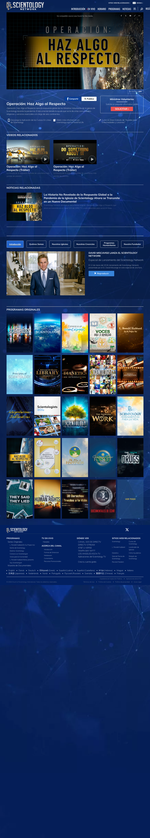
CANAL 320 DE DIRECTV (89, 540)
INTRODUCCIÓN (78, 9)
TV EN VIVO (47, 537)
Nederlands (33, 572)
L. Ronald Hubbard (118, 546)
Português (56, 572)
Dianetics (115, 551)
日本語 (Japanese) (16, 572)
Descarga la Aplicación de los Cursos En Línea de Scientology (31, 121)
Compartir (72, 98)
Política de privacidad (122, 580)
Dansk (21, 569)
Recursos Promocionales (52, 560)
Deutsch (32, 569)
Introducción (48, 548)
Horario (46, 540)
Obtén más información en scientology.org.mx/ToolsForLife (70, 121)
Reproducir (101, 273)
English (12, 569)
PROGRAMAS (114, 9)
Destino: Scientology (17, 549)
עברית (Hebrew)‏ (106, 569)
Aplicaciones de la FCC (133, 577)
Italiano (130, 569)
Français (120, 572)
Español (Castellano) (86, 569)
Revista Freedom (118, 560)
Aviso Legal (137, 580)
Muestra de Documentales (19, 564)
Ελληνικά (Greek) (47, 569)
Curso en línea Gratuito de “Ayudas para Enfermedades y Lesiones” (119, 121)
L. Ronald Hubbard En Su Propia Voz (22, 543)
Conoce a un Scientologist (19, 552)
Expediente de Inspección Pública (111, 577)
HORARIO (102, 9)
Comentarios (48, 557)
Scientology (116, 540)
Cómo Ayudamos (135, 551)
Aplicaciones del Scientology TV (92, 555)
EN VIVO (91, 9)
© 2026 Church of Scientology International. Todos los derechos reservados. (32, 580)
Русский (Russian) (73, 572)
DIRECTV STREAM (86, 543)
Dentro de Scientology (17, 546)
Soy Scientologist (16, 561)
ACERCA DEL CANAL (52, 544)
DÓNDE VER (83, 537)
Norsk (45, 572)
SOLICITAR (122, 108)
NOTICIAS (126, 9)
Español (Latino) (66, 569)
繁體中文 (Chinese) (104, 572)
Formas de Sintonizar (51, 551)
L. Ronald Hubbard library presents (22, 558)
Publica (89, 99)
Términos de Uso (88, 580)
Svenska (88, 572)
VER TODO (130, 499)
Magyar (120, 569)
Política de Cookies (104, 580)
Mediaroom (48, 554)
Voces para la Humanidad (19, 555)
